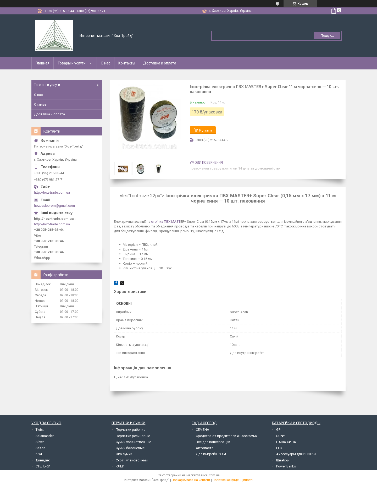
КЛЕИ (120, 466)
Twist (40, 430)
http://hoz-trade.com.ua (52, 192)
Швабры (283, 460)
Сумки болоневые (130, 448)
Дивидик (43, 460)
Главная (42, 63)
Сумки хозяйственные (133, 442)
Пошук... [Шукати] (327, 35)
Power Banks (286, 466)
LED (279, 448)
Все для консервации (213, 442)
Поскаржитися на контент (191, 480)
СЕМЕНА (202, 430)
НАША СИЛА (286, 442)
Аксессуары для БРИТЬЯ (296, 454)
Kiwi (39, 454)
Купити (205, 130)
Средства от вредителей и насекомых (226, 436)
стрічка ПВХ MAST (165, 222)
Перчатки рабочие (130, 430)
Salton (40, 448)
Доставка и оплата (159, 63)
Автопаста (204, 448)
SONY (280, 436)
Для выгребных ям (211, 454)
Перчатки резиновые (133, 436)
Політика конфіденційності (233, 480)
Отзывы (40, 104)
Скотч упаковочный (132, 460)
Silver (40, 442)
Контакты (126, 63)
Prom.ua (214, 475)
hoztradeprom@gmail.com (54, 206)
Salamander (45, 436)
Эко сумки (124, 454)
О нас (105, 63)
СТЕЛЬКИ (43, 466)
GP (278, 430)
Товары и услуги (72, 63)
